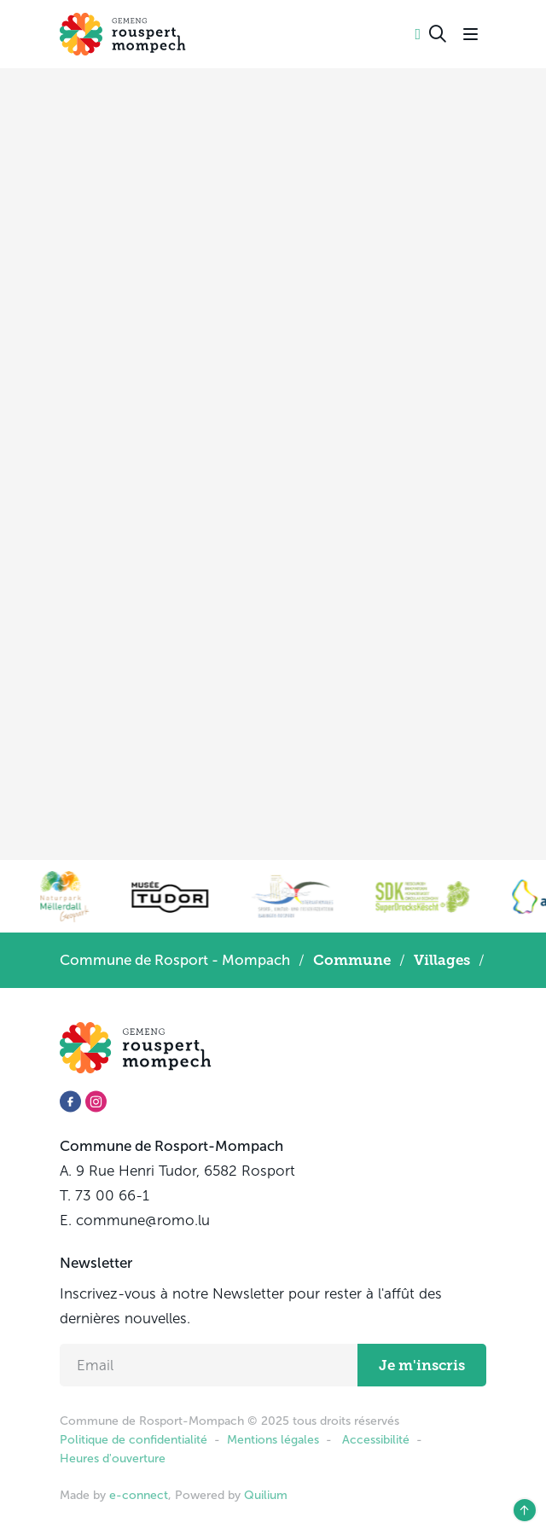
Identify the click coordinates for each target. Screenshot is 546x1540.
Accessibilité (376, 1439)
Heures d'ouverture (113, 1458)
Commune (352, 959)
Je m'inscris (422, 1365)
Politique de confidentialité (133, 1439)
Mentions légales (273, 1439)
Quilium (266, 1495)
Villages (442, 959)
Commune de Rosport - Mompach (175, 960)
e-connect (138, 1495)
